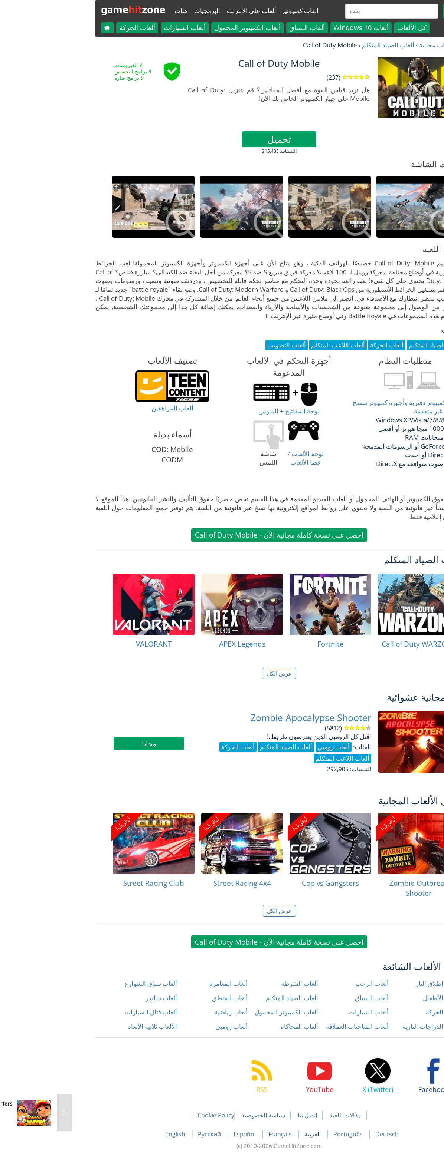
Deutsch (330, 1134)
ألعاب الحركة (80, 27)
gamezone (76, 9)
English (119, 1134)
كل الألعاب (354, 27)
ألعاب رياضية (173, 1012)
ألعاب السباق (250, 27)
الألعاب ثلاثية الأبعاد (95, 1026)
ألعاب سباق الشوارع (94, 983)
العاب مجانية (378, 45)
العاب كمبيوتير (243, 10)
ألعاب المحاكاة (242, 1026)
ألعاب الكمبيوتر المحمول (190, 27)
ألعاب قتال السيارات (94, 1012)
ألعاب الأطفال (384, 998)
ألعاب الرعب (315, 983)
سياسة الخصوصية (206, 1115)
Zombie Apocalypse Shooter (253, 717)
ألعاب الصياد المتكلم (331, 45)
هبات (123, 10)
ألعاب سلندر (104, 998)
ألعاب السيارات (127, 27)
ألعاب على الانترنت (194, 10)
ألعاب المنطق (172, 998)
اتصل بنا (250, 1115)
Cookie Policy (158, 1115)
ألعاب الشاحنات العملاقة (300, 1026)
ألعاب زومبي (174, 1026)
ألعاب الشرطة (242, 983)
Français (223, 1134)
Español (188, 1134)
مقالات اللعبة (288, 1115)
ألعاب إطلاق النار (380, 983)
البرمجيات (150, 10)
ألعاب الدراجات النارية (373, 1026)
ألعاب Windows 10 (304, 27)
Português (291, 1134)
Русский (153, 1134)
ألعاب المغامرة (171, 983)
